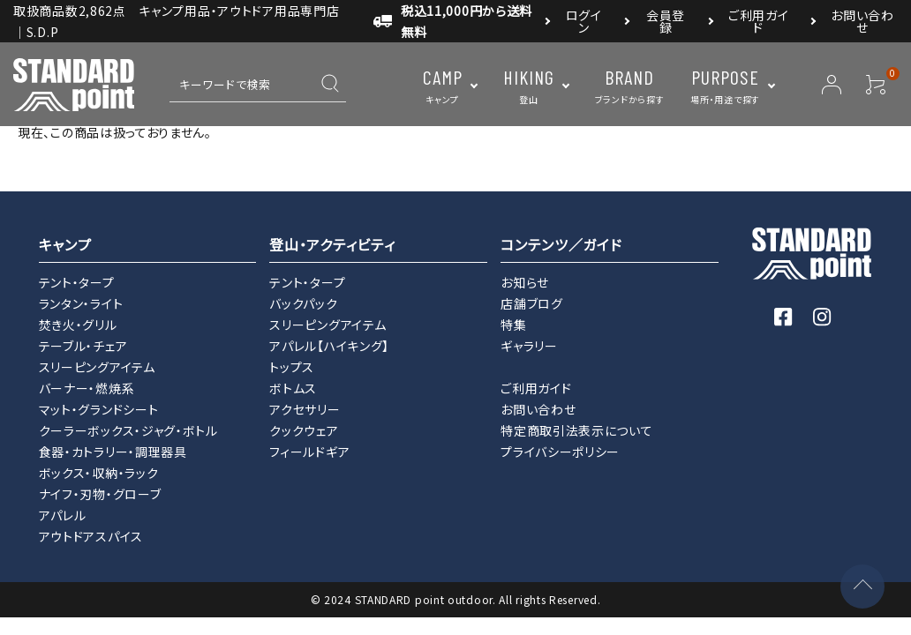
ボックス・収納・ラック (99, 473)
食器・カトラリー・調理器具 (113, 451)
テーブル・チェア (83, 346)
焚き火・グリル (78, 324)
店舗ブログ (532, 303)
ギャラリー (529, 346)
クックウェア (303, 430)
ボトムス (293, 388)
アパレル (63, 515)
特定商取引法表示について (576, 430)
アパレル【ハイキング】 (329, 346)
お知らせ (525, 282)
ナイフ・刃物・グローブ (100, 494)
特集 (513, 324)
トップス (291, 367)
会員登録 (665, 21)
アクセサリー (304, 409)
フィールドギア (309, 451)
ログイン (584, 21)
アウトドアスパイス (91, 536)
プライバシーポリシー (560, 451)
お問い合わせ (862, 21)
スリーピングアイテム (97, 367)
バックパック (303, 303)
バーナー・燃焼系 (87, 388)
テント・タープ (77, 282)
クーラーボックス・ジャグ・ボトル (128, 430)
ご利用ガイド (758, 21)
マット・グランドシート (99, 409)
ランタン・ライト (81, 303)
